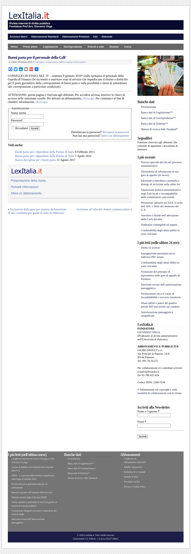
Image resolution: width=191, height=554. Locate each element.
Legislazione (50, 46)
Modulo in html (131, 476)
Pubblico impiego (66, 62)
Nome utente (18, 112)
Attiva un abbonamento (115, 135)
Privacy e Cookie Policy (135, 486)
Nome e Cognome (148, 411)
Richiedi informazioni (24, 187)
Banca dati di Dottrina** (154, 123)
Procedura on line (132, 481)
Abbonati (106, 36)
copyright (164, 389)
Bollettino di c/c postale (134, 472)
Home (14, 46)
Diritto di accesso (150, 247)
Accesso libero (18, 36)
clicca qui (88, 98)
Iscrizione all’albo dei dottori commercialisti (103, 209)
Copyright (39, 62)
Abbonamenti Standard (45, 36)
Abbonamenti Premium (75, 36)
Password (16, 120)
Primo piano (30, 46)
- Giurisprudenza (51, 62)
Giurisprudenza (73, 46)
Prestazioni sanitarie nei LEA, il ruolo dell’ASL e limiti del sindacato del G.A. (161, 206)
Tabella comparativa (133, 467)
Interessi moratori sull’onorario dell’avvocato (32, 492)
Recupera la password (116, 132)
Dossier (114, 46)
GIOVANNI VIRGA (148, 332)
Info (95, 36)
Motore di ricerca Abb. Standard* (159, 129)
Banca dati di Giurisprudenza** (158, 118)
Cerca (127, 46)
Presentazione (148, 106)
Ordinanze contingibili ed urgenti (159, 224)
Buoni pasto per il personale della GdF (37, 57)
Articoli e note (95, 46)
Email (141, 421)
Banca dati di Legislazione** (157, 112)
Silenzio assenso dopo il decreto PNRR (29, 497)
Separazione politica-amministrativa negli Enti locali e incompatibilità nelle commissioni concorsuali (161, 193)
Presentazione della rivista (28, 180)
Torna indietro (80, 62)
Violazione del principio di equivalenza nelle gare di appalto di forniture (160, 275)
